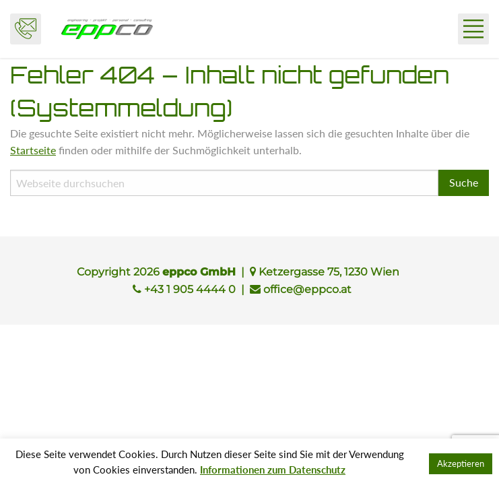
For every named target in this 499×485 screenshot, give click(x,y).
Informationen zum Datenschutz (272, 469)
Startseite (33, 149)
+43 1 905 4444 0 (190, 289)
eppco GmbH (107, 29)
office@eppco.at (307, 289)
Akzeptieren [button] (460, 463)
